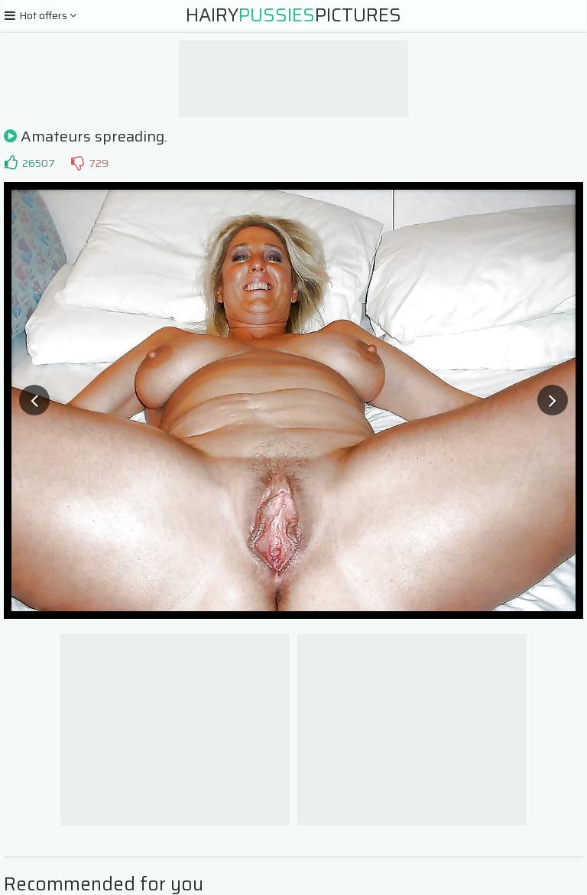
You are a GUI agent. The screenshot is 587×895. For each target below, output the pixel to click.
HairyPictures (293, 15)
